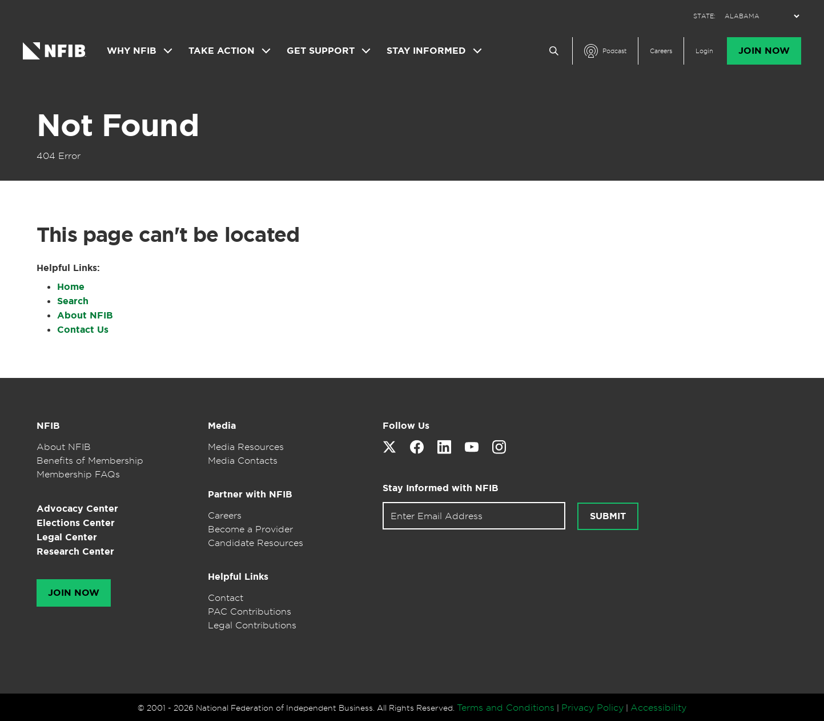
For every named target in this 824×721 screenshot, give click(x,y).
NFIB (48, 426)
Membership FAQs (78, 474)
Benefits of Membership (90, 460)
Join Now (764, 50)
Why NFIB (131, 50)
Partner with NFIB (250, 494)
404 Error (59, 155)
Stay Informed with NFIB (441, 488)
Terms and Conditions (505, 707)
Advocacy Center (77, 509)
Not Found (118, 125)
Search (73, 301)
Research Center (75, 551)
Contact (225, 597)
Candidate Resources (255, 542)
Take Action (221, 50)
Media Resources (246, 446)
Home (71, 287)
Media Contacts (243, 460)
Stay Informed (426, 50)
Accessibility (658, 707)
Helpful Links (238, 577)
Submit (608, 516)
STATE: (704, 16)
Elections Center (76, 523)
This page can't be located (168, 234)
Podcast (614, 51)
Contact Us (82, 330)
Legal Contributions (252, 625)
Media (222, 426)
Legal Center (67, 537)
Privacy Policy (592, 707)
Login (704, 51)
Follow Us (406, 426)
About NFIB (85, 315)
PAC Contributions (249, 611)
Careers (661, 51)
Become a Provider (250, 529)
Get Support (321, 50)
